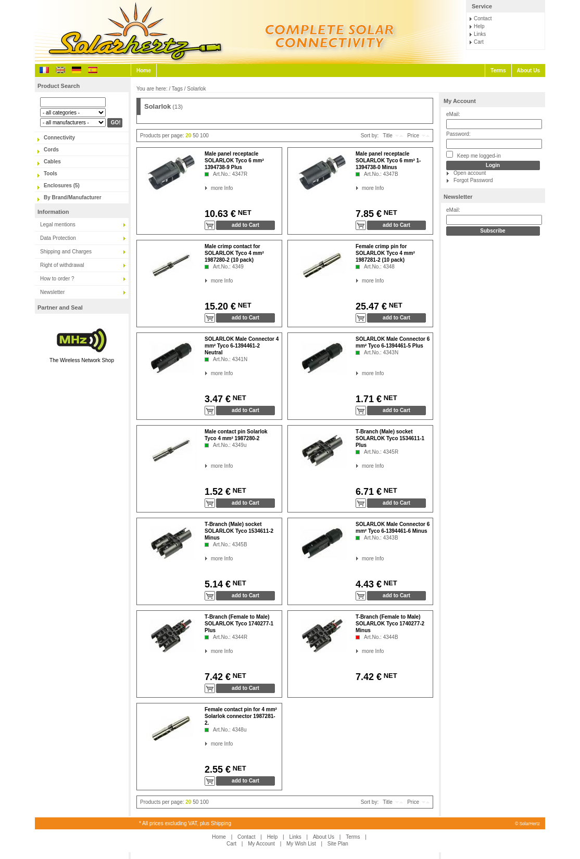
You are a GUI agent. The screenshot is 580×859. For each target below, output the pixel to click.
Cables (52, 161)
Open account (469, 173)
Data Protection (58, 238)
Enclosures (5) (62, 185)
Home (143, 70)
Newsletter (52, 292)
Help (479, 26)
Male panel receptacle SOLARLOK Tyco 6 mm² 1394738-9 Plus (234, 160)
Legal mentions (57, 224)
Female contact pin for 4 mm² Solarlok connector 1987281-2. (241, 716)
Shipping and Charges (66, 251)
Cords (51, 149)
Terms (498, 70)
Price (413, 135)
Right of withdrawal (62, 265)
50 (195, 135)
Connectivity (59, 137)
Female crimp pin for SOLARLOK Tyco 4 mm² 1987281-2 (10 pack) (385, 253)
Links (480, 34)
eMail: (453, 114)
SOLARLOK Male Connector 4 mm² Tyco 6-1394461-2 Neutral (242, 345)
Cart (479, 42)
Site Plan (337, 844)
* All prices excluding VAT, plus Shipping (185, 823)
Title (388, 135)
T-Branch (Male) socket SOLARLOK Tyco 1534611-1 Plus (390, 438)
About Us (528, 70)
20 (188, 135)
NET (243, 212)
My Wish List (301, 844)
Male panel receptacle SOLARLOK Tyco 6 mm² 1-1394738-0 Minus (388, 160)
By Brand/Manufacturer (73, 197)
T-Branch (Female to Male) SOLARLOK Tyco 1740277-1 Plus (239, 623)
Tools (50, 173)
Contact (482, 18)
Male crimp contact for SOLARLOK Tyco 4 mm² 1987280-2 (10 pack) (234, 253)
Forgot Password (473, 180)
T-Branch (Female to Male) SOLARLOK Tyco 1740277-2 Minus (390, 623)
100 (204, 135)
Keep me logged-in (473, 155)
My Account (460, 101)
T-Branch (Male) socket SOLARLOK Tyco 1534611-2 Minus (239, 531)
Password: (458, 134)
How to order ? (57, 278)
